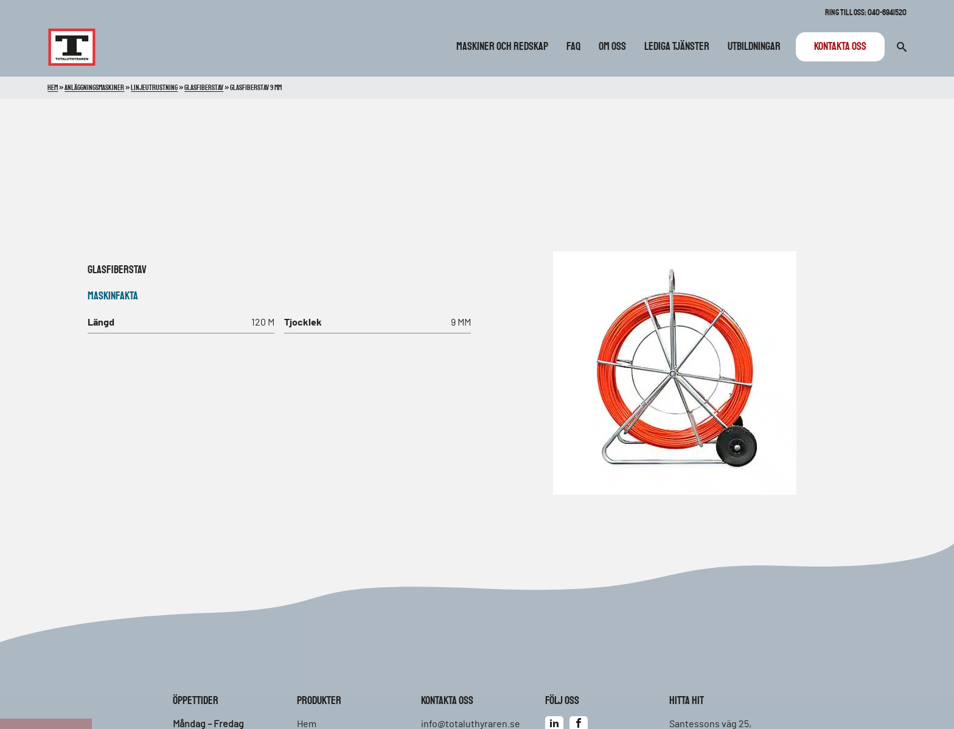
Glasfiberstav (117, 270)
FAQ (573, 46)
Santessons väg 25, (710, 724)
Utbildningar (754, 46)
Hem (52, 87)
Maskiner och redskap (502, 46)
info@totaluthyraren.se (470, 724)
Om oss (612, 46)
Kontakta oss (840, 46)
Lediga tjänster (676, 46)
